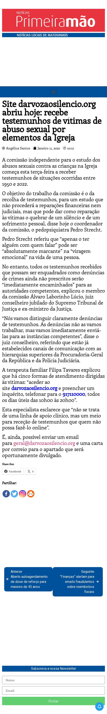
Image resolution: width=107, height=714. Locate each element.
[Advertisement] (53, 70)
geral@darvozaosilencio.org (44, 442)
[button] (53, 91)
